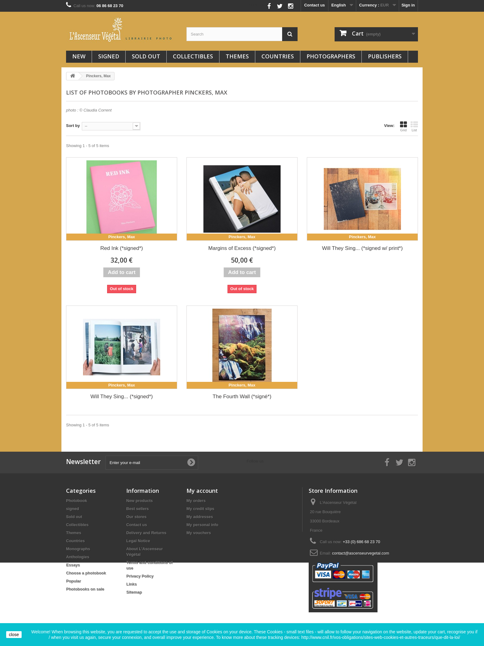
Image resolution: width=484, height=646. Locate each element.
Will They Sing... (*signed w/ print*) (362, 248)
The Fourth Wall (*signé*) (242, 396)
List (414, 126)
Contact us (314, 5)
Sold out (146, 56)
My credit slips (200, 508)
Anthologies (77, 557)
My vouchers (198, 532)
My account (202, 490)
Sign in (408, 5)
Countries (277, 56)
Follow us (255, 4)
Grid (403, 126)
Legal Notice (138, 540)
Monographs (78, 549)
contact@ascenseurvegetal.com (360, 553)
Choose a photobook (86, 573)
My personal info (202, 524)
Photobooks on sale (85, 589)
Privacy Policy (139, 576)
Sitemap (134, 592)
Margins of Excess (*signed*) (242, 248)
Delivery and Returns (146, 532)
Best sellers (137, 508)
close (14, 634)
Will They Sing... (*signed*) (121, 396)
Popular (73, 581)
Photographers (331, 56)
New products (139, 500)
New (79, 56)
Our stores (136, 516)
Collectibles (193, 56)
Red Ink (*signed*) (121, 248)
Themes (237, 56)
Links (131, 584)
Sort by (73, 125)
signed (108, 56)
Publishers (385, 56)
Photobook (76, 500)
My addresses (199, 516)
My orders (196, 500)
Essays (73, 565)
